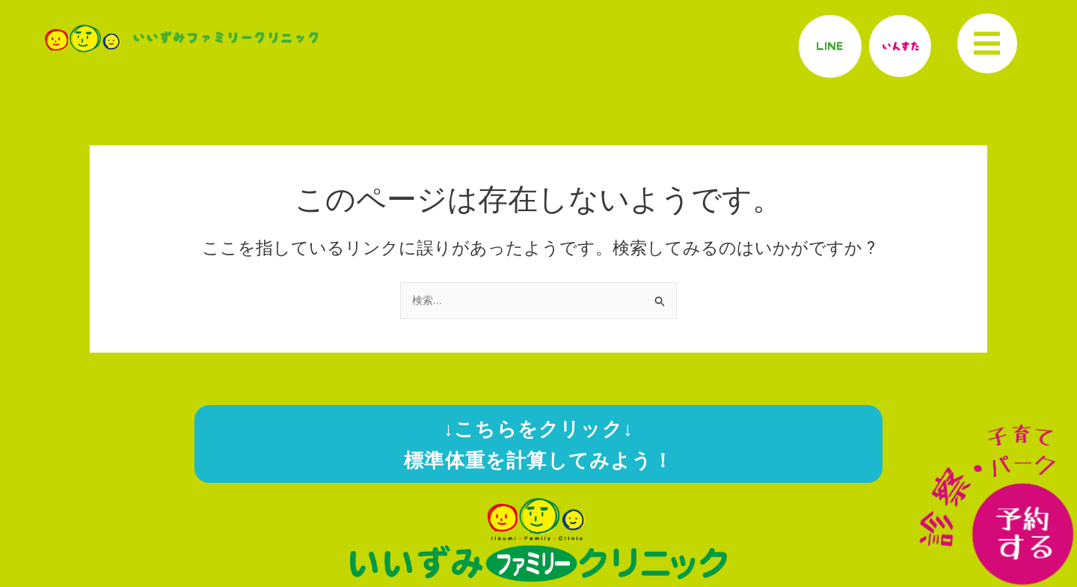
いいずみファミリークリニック (226, 38)
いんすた (900, 45)
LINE (830, 45)
